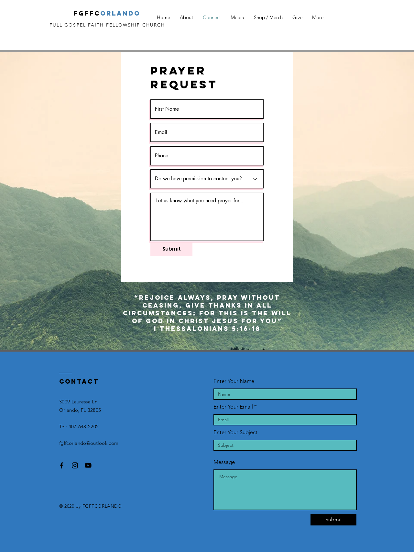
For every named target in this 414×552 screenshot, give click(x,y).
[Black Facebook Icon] (62, 465)
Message (224, 462)
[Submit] (171, 248)
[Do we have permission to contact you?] (207, 178)
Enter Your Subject (235, 432)
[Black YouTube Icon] (88, 465)
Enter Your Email (233, 407)
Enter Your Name (233, 381)
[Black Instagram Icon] (75, 465)
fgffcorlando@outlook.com (88, 443)
